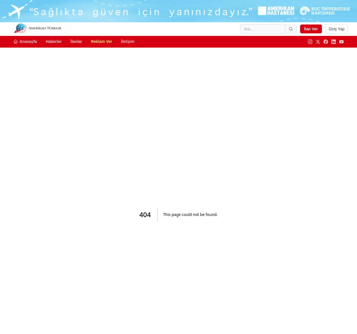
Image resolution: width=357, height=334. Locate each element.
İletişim (127, 41)
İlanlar (76, 41)
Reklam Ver (101, 41)
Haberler (54, 41)
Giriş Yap (336, 29)
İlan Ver (311, 29)
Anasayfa (25, 41)
